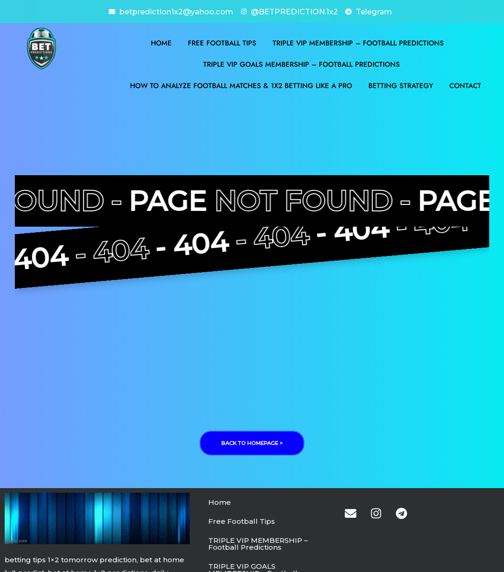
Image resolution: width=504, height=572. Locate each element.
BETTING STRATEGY (400, 85)
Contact (465, 85)
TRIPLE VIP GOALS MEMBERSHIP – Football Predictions (301, 63)
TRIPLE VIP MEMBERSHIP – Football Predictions (358, 42)
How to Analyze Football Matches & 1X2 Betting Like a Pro (241, 85)
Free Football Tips (222, 42)
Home (161, 42)
